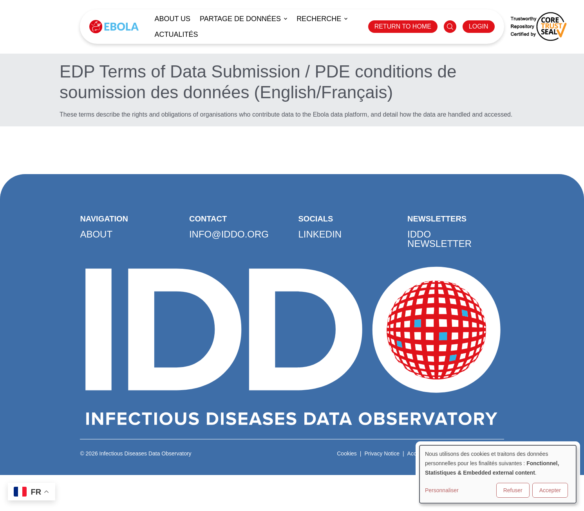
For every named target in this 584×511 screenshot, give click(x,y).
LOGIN (478, 26)
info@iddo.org (229, 234)
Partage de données (240, 19)
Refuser (513, 490)
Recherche (319, 19)
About (96, 234)
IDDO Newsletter (439, 239)
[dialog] (497, 474)
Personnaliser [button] (442, 490)
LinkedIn (320, 234)
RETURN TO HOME (402, 26)
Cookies (347, 453)
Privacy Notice (381, 453)
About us (172, 19)
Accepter (550, 490)
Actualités (176, 34)
